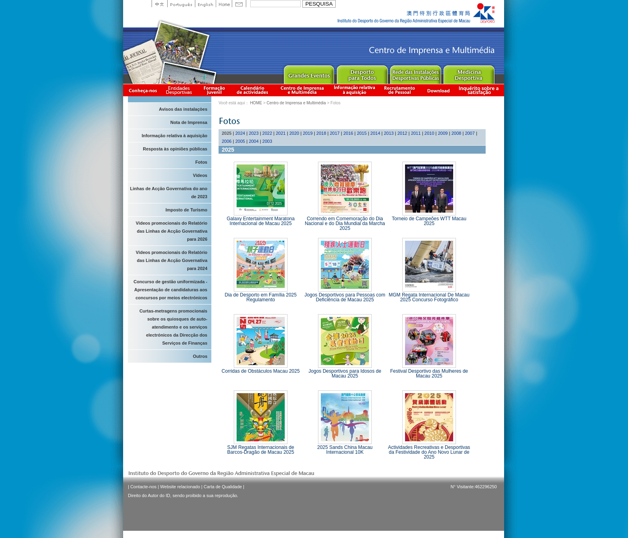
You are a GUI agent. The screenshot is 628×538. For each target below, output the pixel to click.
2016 (348, 133)
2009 (443, 133)
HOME (256, 103)
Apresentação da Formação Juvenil (214, 90)
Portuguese (181, 3)
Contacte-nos (143, 486)
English (205, 3)
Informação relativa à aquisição (354, 90)
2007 (469, 133)
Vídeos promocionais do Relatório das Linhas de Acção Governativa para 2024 (171, 260)
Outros (200, 356)
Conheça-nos (142, 90)
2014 (375, 133)
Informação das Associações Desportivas (180, 90)
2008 (456, 133)
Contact (239, 3)
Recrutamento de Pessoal (400, 90)
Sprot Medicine (468, 73)
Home (224, 3)
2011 (416, 133)
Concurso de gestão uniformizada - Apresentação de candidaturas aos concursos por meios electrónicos (170, 289)
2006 (226, 141)
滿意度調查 (480, 90)
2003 (267, 141)
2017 (335, 133)
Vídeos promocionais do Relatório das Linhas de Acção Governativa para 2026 (171, 231)
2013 (388, 133)
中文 (159, 3)
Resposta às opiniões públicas (175, 148)
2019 (307, 133)
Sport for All (362, 73)
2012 (402, 133)
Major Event (308, 73)
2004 (253, 141)
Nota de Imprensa (188, 122)
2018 (321, 133)
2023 (253, 133)
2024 (240, 133)
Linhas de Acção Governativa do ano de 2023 (168, 192)
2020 (294, 133)
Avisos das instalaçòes (183, 109)
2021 (281, 133)
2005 (240, 141)
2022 (267, 133)
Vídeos (200, 175)
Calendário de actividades (252, 90)
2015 (362, 133)
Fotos (201, 162)
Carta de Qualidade (223, 486)
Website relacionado (180, 486)
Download (438, 90)
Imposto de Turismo (186, 209)
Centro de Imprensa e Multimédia (302, 90)
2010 (429, 133)
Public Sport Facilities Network (415, 73)
